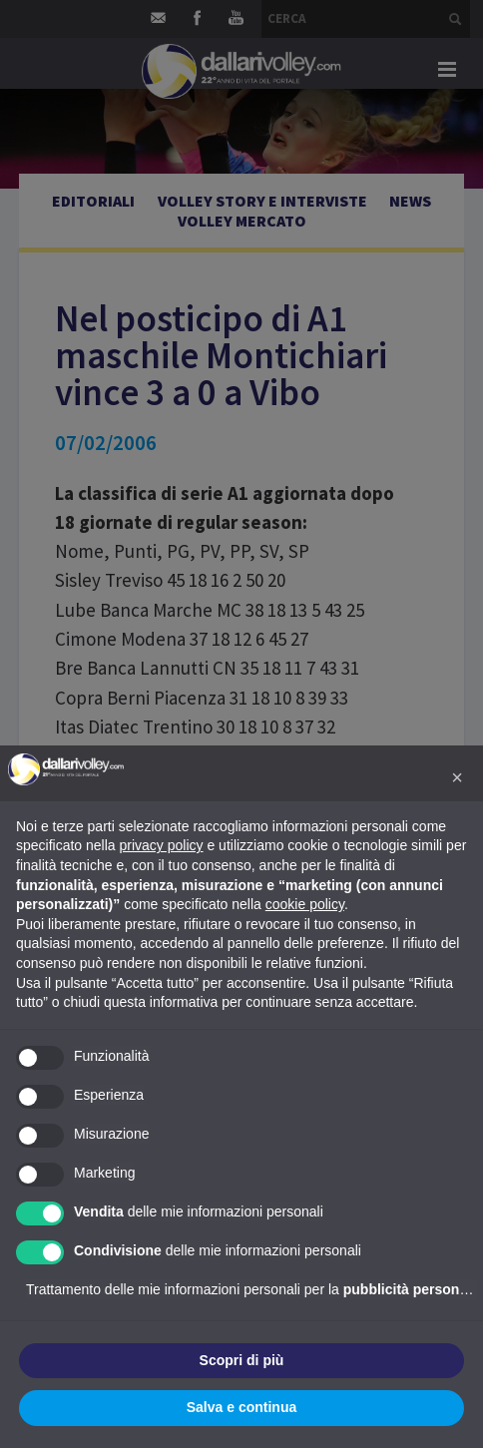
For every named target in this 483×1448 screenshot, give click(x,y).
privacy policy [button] (162, 845)
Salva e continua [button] (241, 1407)
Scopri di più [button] (242, 1360)
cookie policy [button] (304, 904)
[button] (457, 777)
